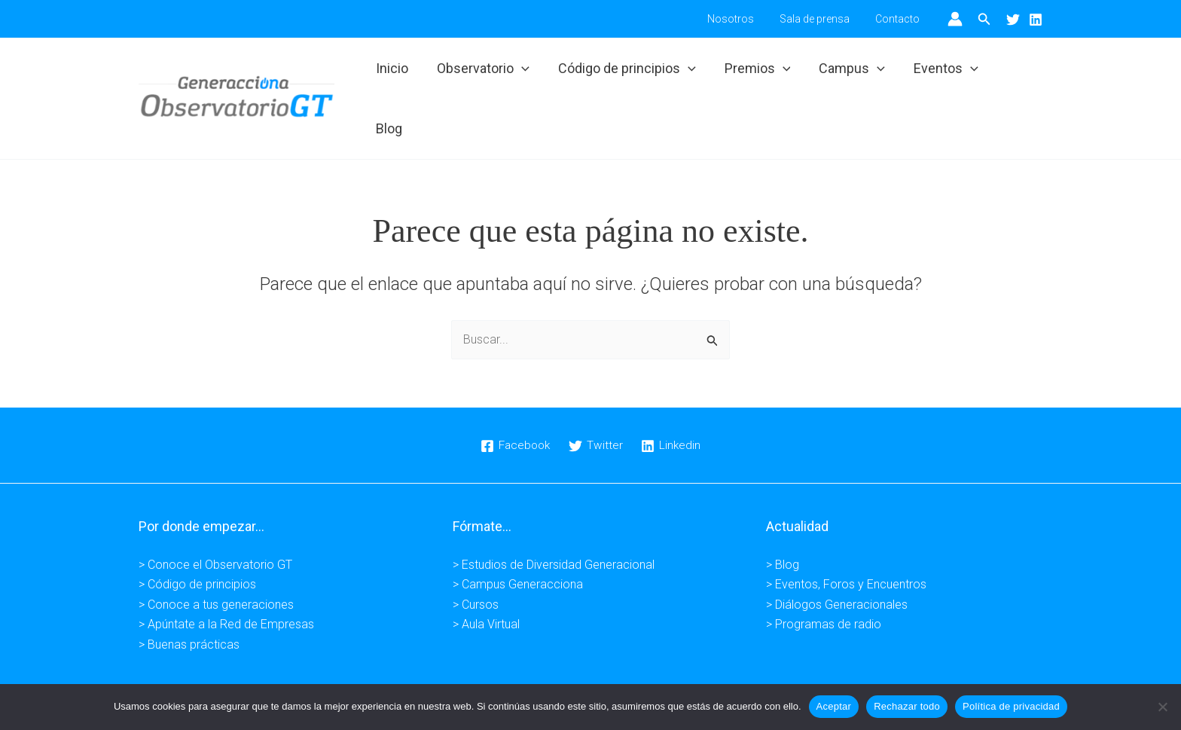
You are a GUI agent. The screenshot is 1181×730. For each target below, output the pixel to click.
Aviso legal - (456, 664)
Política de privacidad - (551, 664)
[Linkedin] (1035, 19)
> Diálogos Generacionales (837, 555)
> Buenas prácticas (189, 595)
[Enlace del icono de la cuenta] (955, 18)
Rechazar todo (907, 706)
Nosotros (742, 19)
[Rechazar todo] (1162, 706)
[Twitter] (1013, 19)
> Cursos (476, 555)
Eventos (943, 74)
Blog (1015, 73)
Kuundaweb (831, 664)
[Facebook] (514, 396)
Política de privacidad (1011, 706)
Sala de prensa (821, 19)
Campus (850, 74)
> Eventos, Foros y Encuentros (846, 535)
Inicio (396, 73)
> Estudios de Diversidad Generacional (554, 515)
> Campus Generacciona (518, 535)
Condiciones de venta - (675, 664)
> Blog (782, 515)
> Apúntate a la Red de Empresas (226, 575)
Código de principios (628, 74)
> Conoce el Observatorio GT (215, 515)
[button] (984, 19)
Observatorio (486, 74)
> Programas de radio (823, 575)
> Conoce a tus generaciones (216, 555)
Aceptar (834, 706)
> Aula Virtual (486, 575)
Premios (758, 74)
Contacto (899, 19)
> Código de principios (197, 535)
